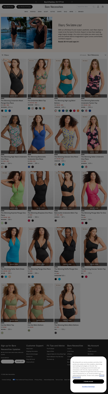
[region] (88, 374)
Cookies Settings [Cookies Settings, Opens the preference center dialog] (88, 386)
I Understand (88, 381)
